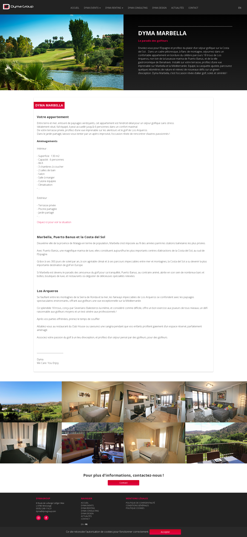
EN (239, 8)
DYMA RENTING (88, 508)
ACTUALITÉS (86, 516)
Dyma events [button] (92, 8)
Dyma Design (159, 8)
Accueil (75, 8)
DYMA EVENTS (87, 505)
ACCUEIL (85, 502)
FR (86, 524)
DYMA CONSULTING (138, 8)
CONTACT (85, 519)
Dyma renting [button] (114, 8)
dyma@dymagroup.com (46, 511)
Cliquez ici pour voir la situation (54, 222)
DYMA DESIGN (87, 513)
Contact (193, 8)
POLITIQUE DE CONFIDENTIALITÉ (140, 502)
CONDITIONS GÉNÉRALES (137, 505)
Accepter (165, 531)
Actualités (177, 8)
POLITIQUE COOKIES (135, 508)
